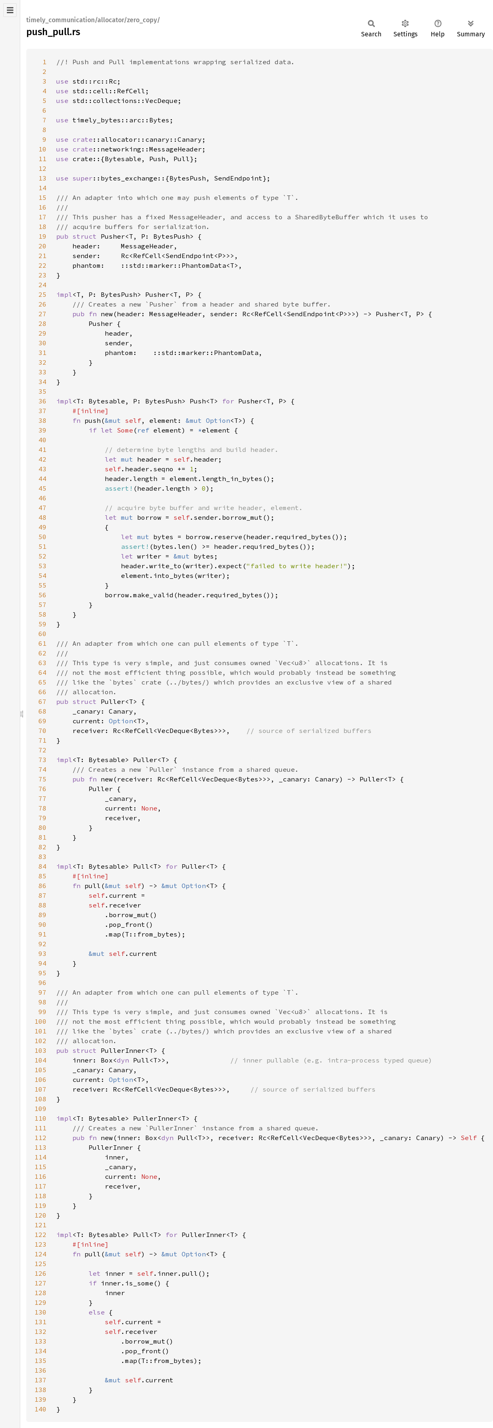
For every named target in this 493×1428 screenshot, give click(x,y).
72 (42, 750)
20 (42, 246)
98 (42, 1002)
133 (40, 1341)
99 (42, 1012)
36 (42, 401)
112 (40, 1138)
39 (42, 430)
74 (42, 769)
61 (42, 643)
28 (42, 323)
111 (40, 1128)
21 (42, 256)
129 (40, 1302)
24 (42, 285)
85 (42, 876)
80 (42, 827)
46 (42, 498)
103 (40, 1050)
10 (42, 149)
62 (42, 653)
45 (42, 488)
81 (42, 837)
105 (40, 1070)
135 (40, 1361)
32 (42, 362)
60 (42, 634)
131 (40, 1322)
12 (42, 168)
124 (40, 1254)
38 (42, 420)
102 (40, 1041)
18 (42, 227)
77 (42, 798)
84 (42, 866)
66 (42, 692)
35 (42, 391)
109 (40, 1109)
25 (42, 294)
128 (40, 1293)
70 (42, 731)
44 (42, 479)
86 (42, 886)
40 (42, 440)
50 (42, 537)
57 (42, 605)
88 (42, 905)
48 (42, 517)
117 (40, 1186)
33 (42, 372)
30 (42, 343)
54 (42, 575)
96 (42, 983)
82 (42, 847)
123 (40, 1244)
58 (42, 614)
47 (42, 508)
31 (42, 353)
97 (42, 992)
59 (42, 624)
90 (42, 924)
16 (42, 207)
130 (40, 1312)
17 (42, 217)
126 (40, 1273)
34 (42, 382)
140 (40, 1409)
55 (42, 585)
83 (42, 857)
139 (40, 1399)
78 (42, 808)
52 (42, 556)
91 (42, 934)
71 (42, 740)
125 (40, 1264)
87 (42, 895)
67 (42, 701)
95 (42, 973)
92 (42, 944)
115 (40, 1167)
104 (40, 1060)
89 (42, 915)
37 (42, 411)
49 (42, 527)
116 (40, 1176)
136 (40, 1370)
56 (42, 595)
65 (42, 682)
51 (42, 546)
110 (40, 1118)
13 (42, 178)
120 (40, 1215)
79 (42, 818)
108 (40, 1099)
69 (42, 721)
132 (40, 1331)
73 (42, 760)
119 (40, 1205)
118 (40, 1196)
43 (42, 469)
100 (40, 1021)
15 (42, 197)
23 (42, 275)
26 (42, 304)
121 (40, 1225)
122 (40, 1235)
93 (42, 953)
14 (42, 188)
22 (42, 265)
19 (42, 236)
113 (40, 1147)
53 (42, 566)
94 (42, 963)
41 (42, 449)
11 (42, 159)
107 (40, 1089)
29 (42, 333)
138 (40, 1390)
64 (42, 672)
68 (42, 711)
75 (42, 779)
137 (40, 1380)
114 (40, 1157)
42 (42, 459)
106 (40, 1079)
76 (42, 789)
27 (42, 314)
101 (40, 1031)
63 (42, 663)
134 (40, 1351)
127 (40, 1283)
